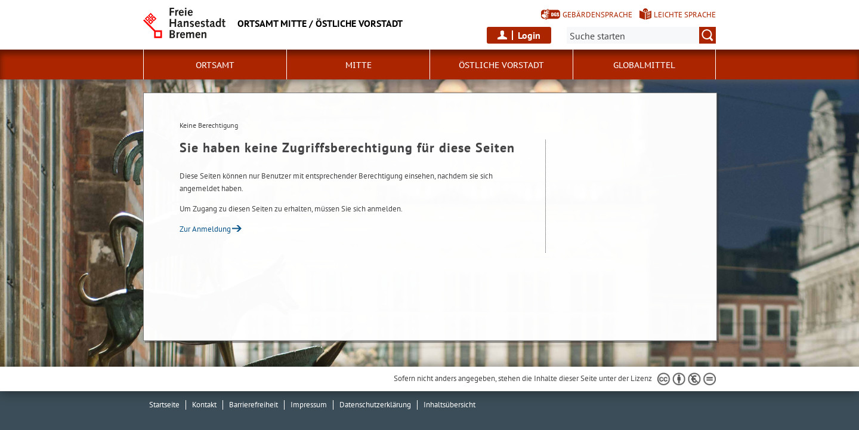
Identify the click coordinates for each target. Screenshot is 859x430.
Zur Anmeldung (205, 229)
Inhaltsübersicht (449, 405)
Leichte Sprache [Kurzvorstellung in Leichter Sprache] (685, 15)
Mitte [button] (358, 65)
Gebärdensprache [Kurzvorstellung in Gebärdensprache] (597, 15)
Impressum (309, 405)
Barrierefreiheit (253, 405)
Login (529, 35)
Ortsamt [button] (215, 65)
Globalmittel (644, 65)
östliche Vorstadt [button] (501, 65)
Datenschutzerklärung (375, 405)
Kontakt (204, 405)
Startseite (164, 405)
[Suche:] (641, 35)
